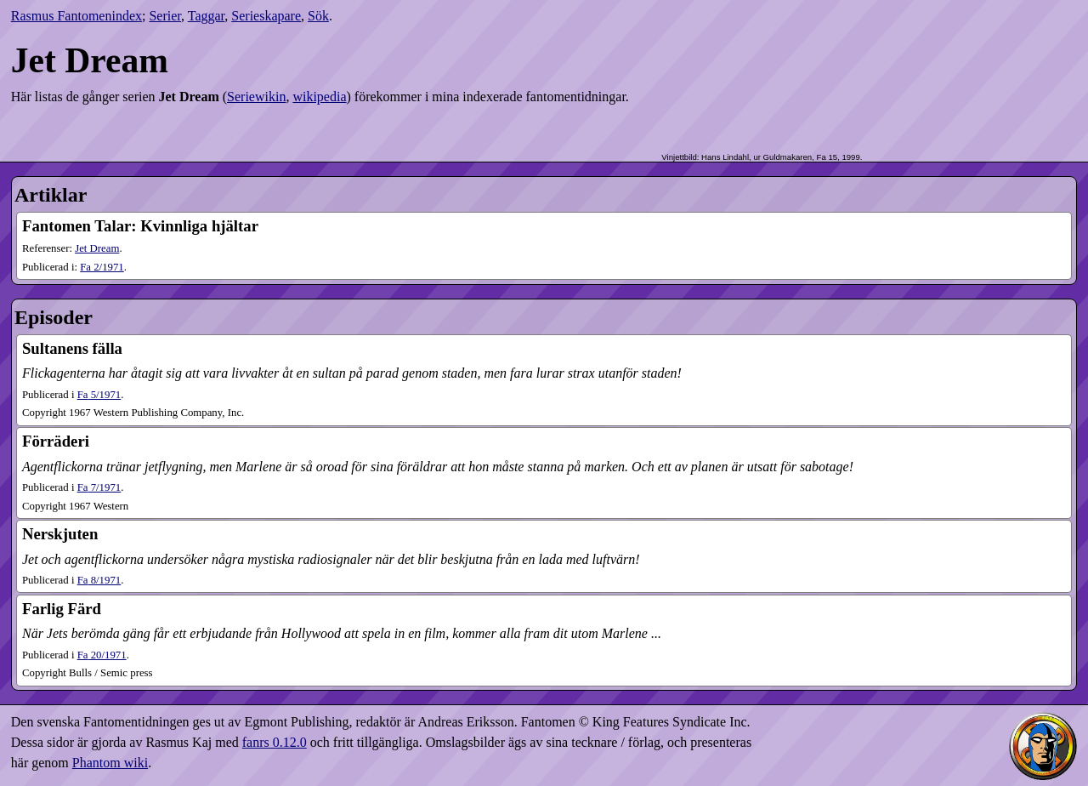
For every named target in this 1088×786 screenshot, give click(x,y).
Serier (165, 16)
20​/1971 (102, 655)
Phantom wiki (110, 762)
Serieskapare (266, 16)
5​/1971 (99, 395)
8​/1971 (99, 580)
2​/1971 (102, 267)
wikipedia (319, 96)
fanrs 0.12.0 (274, 742)
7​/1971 (99, 487)
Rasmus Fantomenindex (76, 16)
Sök (318, 16)
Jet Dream (97, 248)
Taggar (206, 16)
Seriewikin (256, 96)
